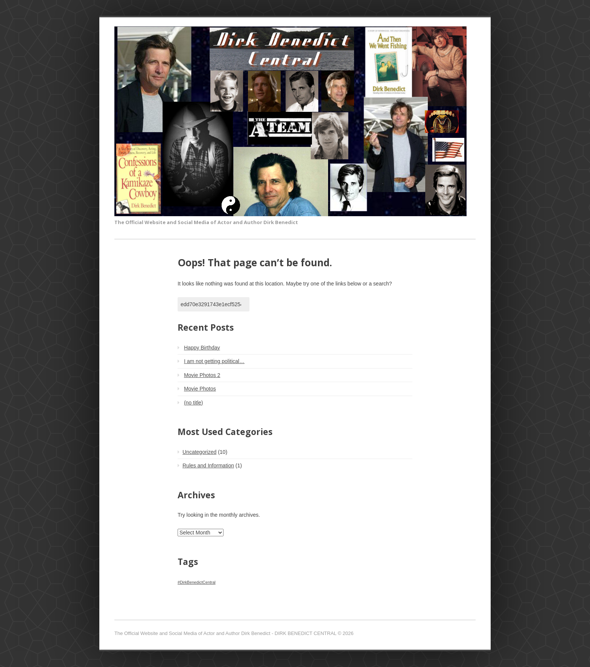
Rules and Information (208, 465)
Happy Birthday (202, 348)
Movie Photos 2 (202, 375)
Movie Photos (200, 389)
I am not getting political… (214, 361)
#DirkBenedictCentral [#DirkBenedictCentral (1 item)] (197, 582)
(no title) (193, 403)
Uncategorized (199, 452)
